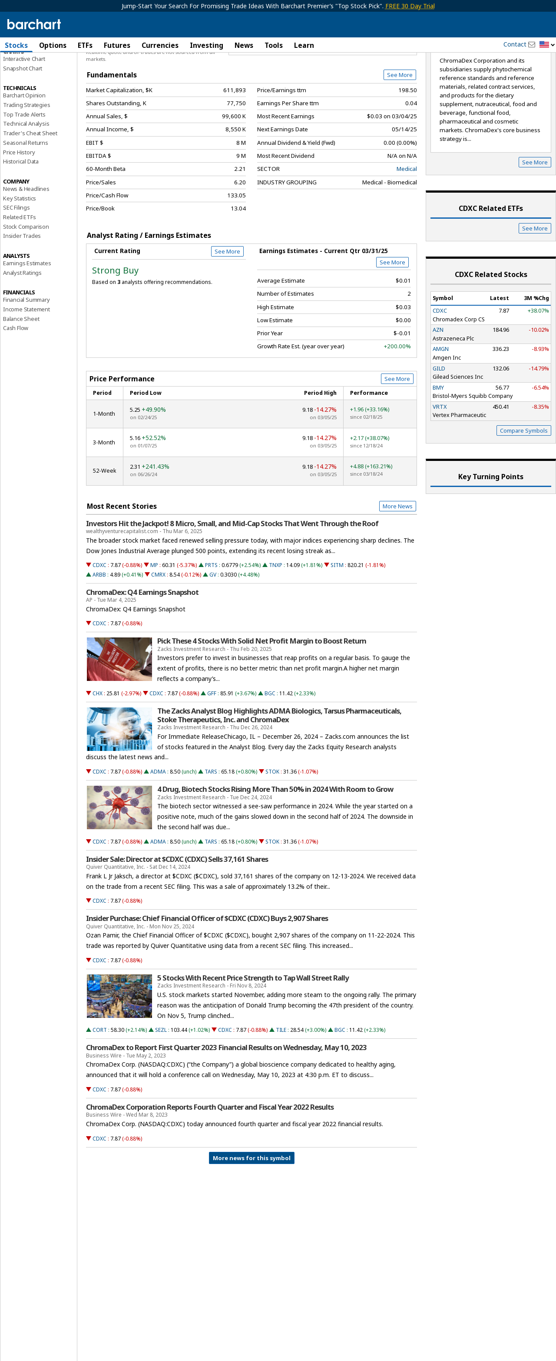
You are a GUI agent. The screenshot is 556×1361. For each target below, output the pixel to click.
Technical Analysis (26, 170)
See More (400, 121)
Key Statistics (19, 244)
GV (212, 620)
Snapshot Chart (22, 114)
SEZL (161, 1076)
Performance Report (29, 78)
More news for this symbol (252, 1204)
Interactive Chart (24, 105)
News (244, 45)
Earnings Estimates (27, 309)
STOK (272, 818)
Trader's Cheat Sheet (30, 179)
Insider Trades (22, 282)
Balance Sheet (21, 365)
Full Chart (397, 91)
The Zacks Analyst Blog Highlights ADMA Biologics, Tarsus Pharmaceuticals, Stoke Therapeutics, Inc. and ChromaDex (279, 761)
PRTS (211, 611)
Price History (19, 198)
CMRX (158, 620)
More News (398, 552)
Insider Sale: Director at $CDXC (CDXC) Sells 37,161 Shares (177, 905)
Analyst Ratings (22, 319)
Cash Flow (15, 374)
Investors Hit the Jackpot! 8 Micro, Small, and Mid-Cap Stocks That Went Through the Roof (232, 569)
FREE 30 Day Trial (410, 6)
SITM (337, 611)
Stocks (16, 45)
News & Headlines (26, 235)
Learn (304, 45)
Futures (117, 45)
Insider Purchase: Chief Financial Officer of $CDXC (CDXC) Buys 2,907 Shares (207, 965)
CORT (100, 1076)
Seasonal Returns (25, 189)
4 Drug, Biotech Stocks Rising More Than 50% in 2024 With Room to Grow (275, 835)
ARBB (99, 620)
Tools (274, 45)
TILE (281, 1076)
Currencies (160, 45)
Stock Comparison (26, 273)
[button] (547, 45)
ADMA (158, 818)
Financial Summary (26, 346)
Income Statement (26, 355)
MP (154, 611)
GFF (211, 739)
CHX (98, 739)
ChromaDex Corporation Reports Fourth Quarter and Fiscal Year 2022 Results (210, 1153)
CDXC (99, 611)
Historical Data (21, 208)
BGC (270, 739)
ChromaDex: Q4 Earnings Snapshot (142, 638)
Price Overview (23, 68)
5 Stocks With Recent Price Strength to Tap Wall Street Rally (253, 1024)
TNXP (275, 611)
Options (52, 45)
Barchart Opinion (24, 142)
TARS (211, 818)
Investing (206, 45)
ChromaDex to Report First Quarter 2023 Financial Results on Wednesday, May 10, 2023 (226, 1094)
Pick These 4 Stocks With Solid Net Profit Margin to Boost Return (261, 687)
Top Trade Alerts (24, 160)
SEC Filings (16, 254)
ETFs (85, 45)
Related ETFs (19, 263)
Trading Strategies (26, 151)
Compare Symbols (524, 476)
